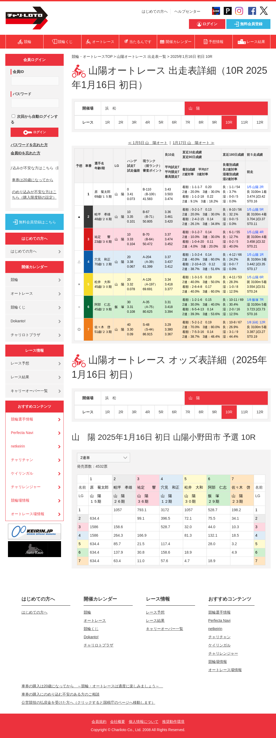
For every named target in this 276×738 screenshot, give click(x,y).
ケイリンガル (22, 473)
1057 (118, 510)
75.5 (211, 518)
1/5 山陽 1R (255, 255)
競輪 (14, 279)
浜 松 (110, 108)
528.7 (212, 510)
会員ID (18, 72)
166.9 (141, 535)
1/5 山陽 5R (255, 209)
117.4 (165, 544)
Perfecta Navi (22, 433)
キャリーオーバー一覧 (29, 391)
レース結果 (20, 377)
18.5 (235, 535)
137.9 (118, 552)
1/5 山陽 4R (255, 232)
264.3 (118, 535)
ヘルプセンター (187, 11)
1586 (94, 527)
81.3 (188, 535)
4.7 (186, 561)
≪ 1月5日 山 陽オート (147, 143)
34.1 (235, 518)
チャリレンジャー (26, 487)
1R (107, 122)
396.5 (165, 518)
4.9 (234, 552)
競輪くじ (18, 307)
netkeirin (18, 446)
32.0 (188, 527)
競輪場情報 (20, 500)
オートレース (22, 293)
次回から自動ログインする (34, 119)
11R (244, 122)
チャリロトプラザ (25, 335)
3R (134, 122)
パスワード (22, 94)
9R (214, 122)
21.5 (140, 544)
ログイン (34, 132)
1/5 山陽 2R (255, 187)
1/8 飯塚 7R (255, 300)
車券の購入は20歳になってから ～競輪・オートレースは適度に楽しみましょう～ (92, 686)
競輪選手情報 (22, 419)
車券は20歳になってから (32, 180)
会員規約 (99, 721)
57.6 (164, 561)
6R (174, 122)
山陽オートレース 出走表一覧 (141, 56)
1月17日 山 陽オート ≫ (193, 143)
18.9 (188, 552)
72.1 (188, 518)
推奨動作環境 (173, 721)
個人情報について (143, 721)
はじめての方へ (155, 11)
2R (120, 122)
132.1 (212, 535)
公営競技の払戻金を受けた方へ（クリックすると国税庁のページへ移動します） (88, 702)
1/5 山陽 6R (255, 277)
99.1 (140, 518)
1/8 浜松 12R (256, 322)
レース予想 (20, 363)
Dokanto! (18, 321)
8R (201, 122)
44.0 (211, 527)
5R (161, 122)
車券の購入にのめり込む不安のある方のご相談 (60, 694)
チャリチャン (22, 460)
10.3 (235, 527)
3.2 (234, 544)
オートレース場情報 (27, 514)
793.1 (141, 510)
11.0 (140, 561)
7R (187, 122)
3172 (165, 510)
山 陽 (194, 108)
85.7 (117, 544)
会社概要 (117, 721)
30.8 (140, 552)
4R (147, 122)
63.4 (117, 561)
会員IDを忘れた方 (25, 153)
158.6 (118, 527)
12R (260, 122)
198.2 (236, 510)
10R (229, 122)
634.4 (94, 518)
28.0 (211, 544)
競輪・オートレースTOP (92, 56)
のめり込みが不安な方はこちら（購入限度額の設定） (34, 194)
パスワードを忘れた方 (29, 145)
